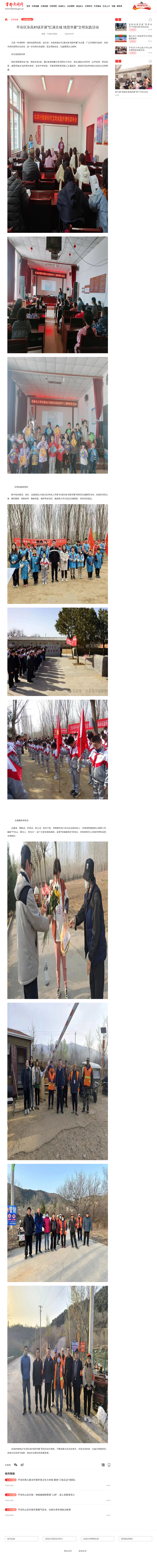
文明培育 (53, 6)
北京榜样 (70, 6)
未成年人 (62, 6)
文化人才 (106, 6)
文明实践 (44, 6)
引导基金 (97, 6)
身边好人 (79, 6)
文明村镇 (27, 19)
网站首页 (68, 1551)
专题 (113, 6)
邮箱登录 (83, 1551)
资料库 (119, 6)
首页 (28, 6)
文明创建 (35, 6)
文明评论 (88, 6)
